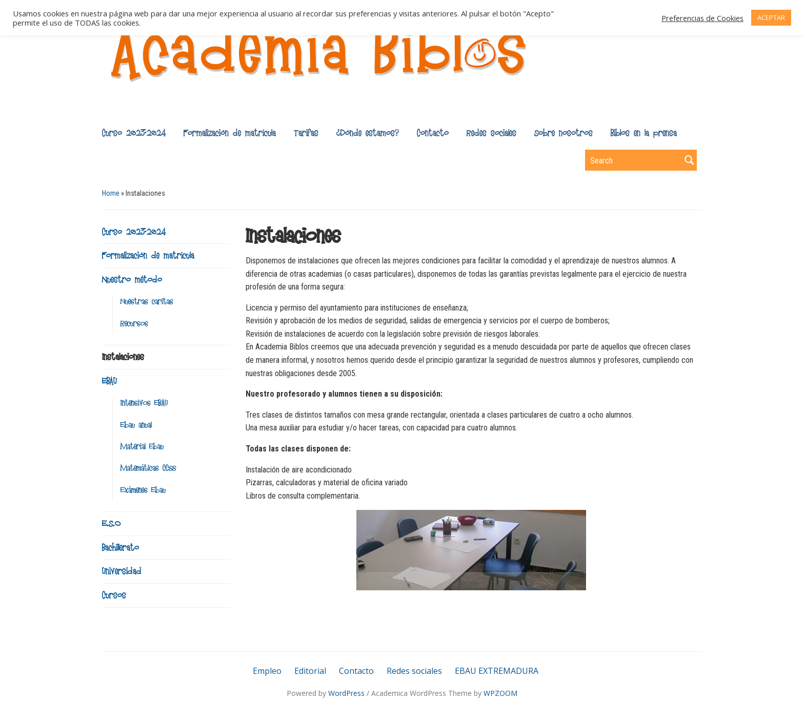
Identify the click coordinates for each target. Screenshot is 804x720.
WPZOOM (500, 693)
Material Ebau (142, 446)
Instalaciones (123, 357)
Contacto (433, 133)
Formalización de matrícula (230, 133)
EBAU (109, 381)
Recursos (134, 323)
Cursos (114, 595)
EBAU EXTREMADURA (496, 670)
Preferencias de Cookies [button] (702, 18)
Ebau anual (136, 425)
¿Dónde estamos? (367, 133)
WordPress (346, 693)
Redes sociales (491, 133)
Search (689, 160)
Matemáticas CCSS (148, 468)
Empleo (267, 670)
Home (110, 193)
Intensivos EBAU (144, 403)
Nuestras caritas (146, 301)
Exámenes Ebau (143, 490)
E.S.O (111, 523)
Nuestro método (132, 279)
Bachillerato (120, 547)
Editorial (310, 670)
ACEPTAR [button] (771, 17)
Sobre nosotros (563, 133)
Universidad (122, 571)
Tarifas (306, 133)
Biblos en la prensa (644, 133)
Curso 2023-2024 (134, 133)
